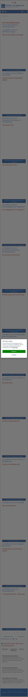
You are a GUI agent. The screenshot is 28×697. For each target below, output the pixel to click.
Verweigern (14, 354)
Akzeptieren (14, 351)
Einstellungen (15, 347)
